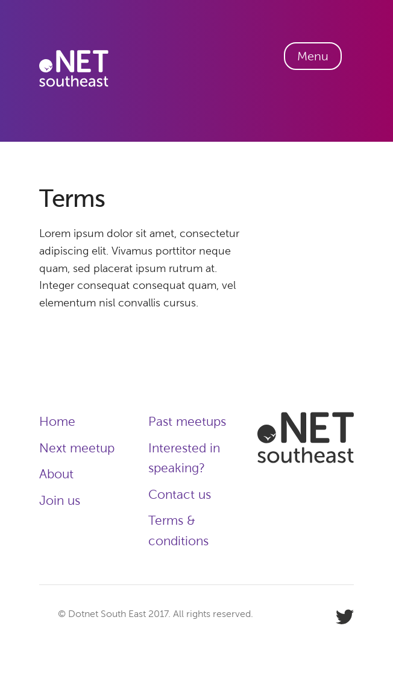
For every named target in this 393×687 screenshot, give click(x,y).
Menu (313, 56)
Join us (59, 500)
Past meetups (187, 421)
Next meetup (77, 448)
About (56, 474)
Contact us (179, 494)
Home (57, 421)
